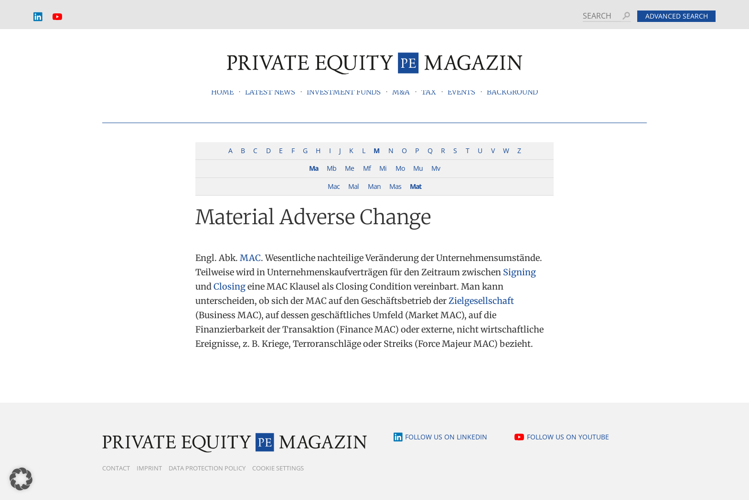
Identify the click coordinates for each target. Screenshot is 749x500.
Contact (116, 468)
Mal (353, 186)
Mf (367, 168)
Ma (313, 168)
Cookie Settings (278, 468)
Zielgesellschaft (481, 300)
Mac (334, 186)
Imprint (149, 468)
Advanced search (676, 16)
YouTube (57, 17)
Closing (230, 286)
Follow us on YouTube (568, 436)
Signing (519, 272)
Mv (435, 168)
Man (374, 186)
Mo (400, 168)
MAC (250, 257)
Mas (395, 186)
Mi (382, 168)
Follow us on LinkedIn (446, 436)
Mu (418, 168)
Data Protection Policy (207, 468)
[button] (21, 479)
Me (349, 168)
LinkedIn (38, 17)
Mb (331, 168)
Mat (415, 186)
